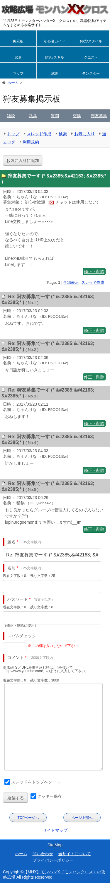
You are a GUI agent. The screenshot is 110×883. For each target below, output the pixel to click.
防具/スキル (54, 57)
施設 (54, 73)
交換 (77, 115)
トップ (13, 133)
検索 (63, 133)
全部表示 (71, 282)
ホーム (21, 853)
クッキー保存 (49, 796)
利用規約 (31, 142)
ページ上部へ (81, 818)
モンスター (91, 73)
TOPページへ (28, 818)
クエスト (91, 57)
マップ (18, 73)
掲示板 (18, 41)
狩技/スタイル (91, 41)
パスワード (17, 599)
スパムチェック (21, 635)
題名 (11, 541)
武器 (18, 57)
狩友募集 (99, 115)
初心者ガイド (54, 41)
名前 (11, 568)
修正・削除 (94, 271)
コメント (15, 657)
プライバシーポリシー (53, 860)
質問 (55, 115)
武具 (33, 115)
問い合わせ (43, 853)
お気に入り (84, 133)
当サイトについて (74, 853)
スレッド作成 (39, 133)
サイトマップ (55, 830)
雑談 (11, 115)
